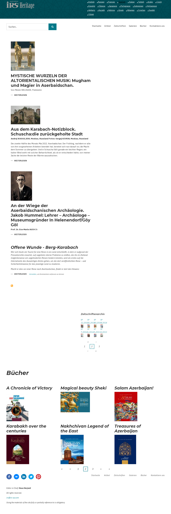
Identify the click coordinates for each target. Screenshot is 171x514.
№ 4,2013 (101, 330)
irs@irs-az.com (12, 498)
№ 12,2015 (82, 321)
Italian (132, 2)
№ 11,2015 (88, 321)
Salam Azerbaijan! (133, 388)
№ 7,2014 (82, 330)
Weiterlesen (20, 95)
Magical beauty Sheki (83, 388)
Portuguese (125, 6)
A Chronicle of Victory (29, 388)
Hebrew (111, 10)
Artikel (107, 26)
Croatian (141, 10)
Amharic (91, 10)
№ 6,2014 (88, 330)
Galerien (133, 26)
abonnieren (12, 286)
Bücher (143, 26)
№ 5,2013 (95, 330)
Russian (101, 2)
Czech (159, 2)
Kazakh (102, 10)
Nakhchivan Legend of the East (85, 428)
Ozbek (91, 14)
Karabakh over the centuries (26, 428)
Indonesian (138, 6)
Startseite (96, 26)
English (91, 2)
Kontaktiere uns (157, 26)
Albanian (130, 10)
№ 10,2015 (95, 321)
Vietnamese (152, 6)
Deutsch (121, 2)
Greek (121, 10)
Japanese (113, 6)
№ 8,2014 (101, 321)
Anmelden (32, 274)
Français (111, 2)
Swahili (152, 10)
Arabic (150, 2)
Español (91, 6)
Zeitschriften (120, 26)
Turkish (141, 2)
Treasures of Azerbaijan (127, 428)
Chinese (102, 6)
